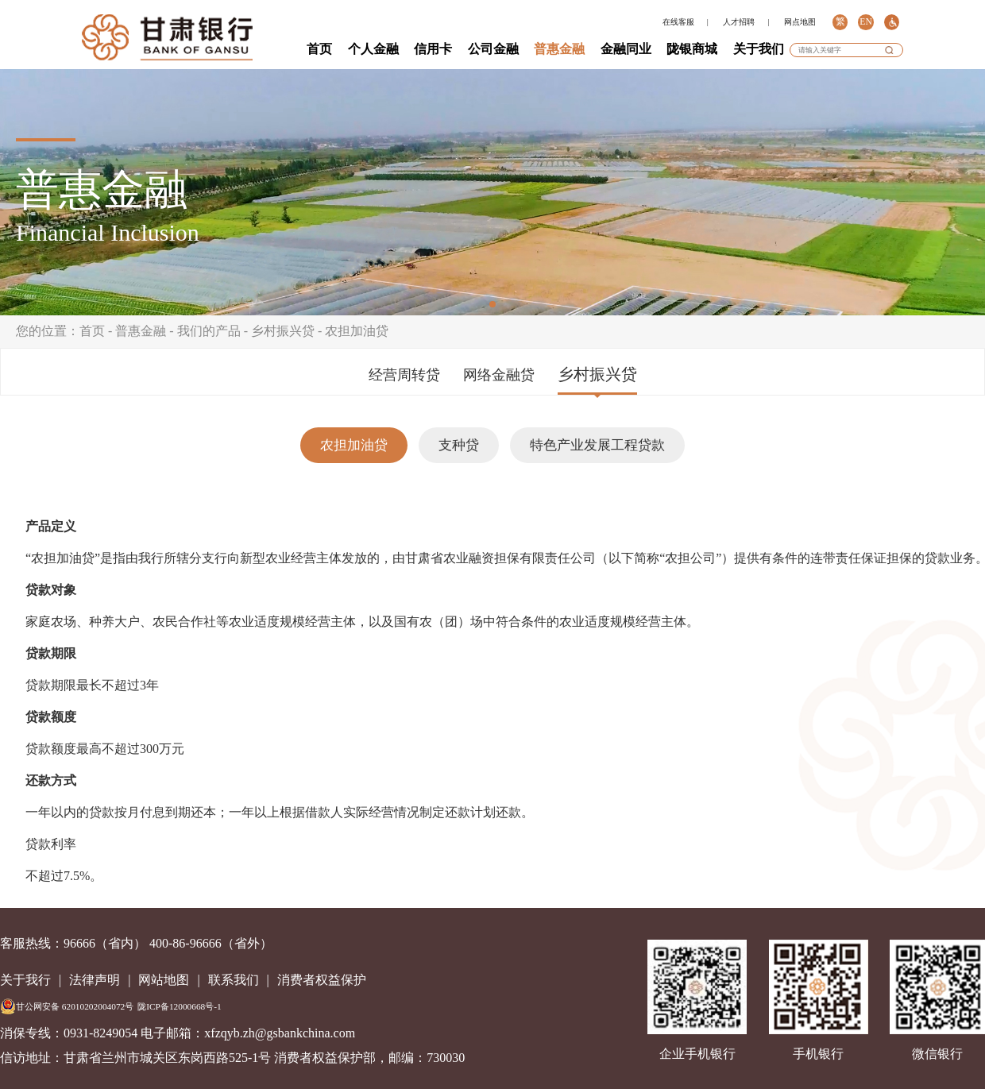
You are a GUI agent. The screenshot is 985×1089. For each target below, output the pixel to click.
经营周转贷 (404, 375)
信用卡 (433, 49)
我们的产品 (209, 331)
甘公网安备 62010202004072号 (66, 1006)
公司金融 (493, 49)
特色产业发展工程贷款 (597, 445)
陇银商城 (691, 49)
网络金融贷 (499, 375)
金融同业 (626, 49)
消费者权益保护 (321, 980)
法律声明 (94, 980)
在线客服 (678, 21)
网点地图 (800, 21)
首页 (319, 49)
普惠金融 (559, 49)
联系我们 (233, 980)
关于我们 (758, 49)
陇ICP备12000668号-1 (179, 1006)
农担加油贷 (356, 331)
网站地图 (163, 980)
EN (865, 22)
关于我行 (25, 980)
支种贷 (458, 445)
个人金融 (373, 49)
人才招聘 (739, 21)
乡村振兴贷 (283, 331)
